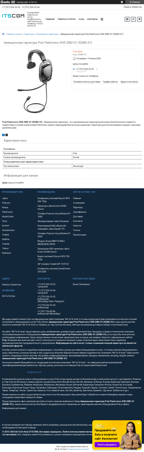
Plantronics (7, 212)
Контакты (92, 19)
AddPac (6, 239)
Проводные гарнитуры (47, 34)
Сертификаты (79, 212)
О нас (81, 19)
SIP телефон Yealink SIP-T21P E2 (53, 264)
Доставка (78, 216)
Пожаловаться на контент (78, 449)
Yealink (5, 235)
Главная (50, 19)
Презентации (79, 235)
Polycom (6, 203)
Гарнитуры (29, 34)
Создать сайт (22, 2)
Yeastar (6, 244)
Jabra (5, 198)
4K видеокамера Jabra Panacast (53, 221)
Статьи (76, 230)
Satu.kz (85, 447)
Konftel (5, 225)
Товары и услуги (66, 19)
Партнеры (78, 207)
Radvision (6, 253)
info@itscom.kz (34, 372)
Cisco (4, 221)
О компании (79, 203)
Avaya (5, 207)
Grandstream (8, 230)
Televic (5, 248)
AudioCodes (8, 216)
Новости (77, 225)
